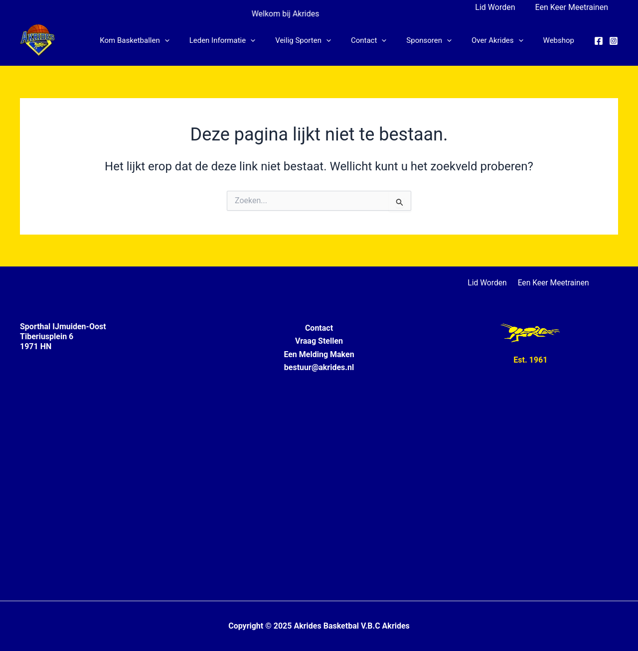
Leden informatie (250, 40)
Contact (386, 40)
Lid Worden (501, 7)
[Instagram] (613, 40)
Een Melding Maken (319, 354)
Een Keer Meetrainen (573, 7)
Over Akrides (505, 40)
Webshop (561, 40)
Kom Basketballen (166, 40)
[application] (197, 40)
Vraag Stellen (319, 341)
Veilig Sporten (325, 40)
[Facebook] (598, 40)
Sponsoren (441, 40)
